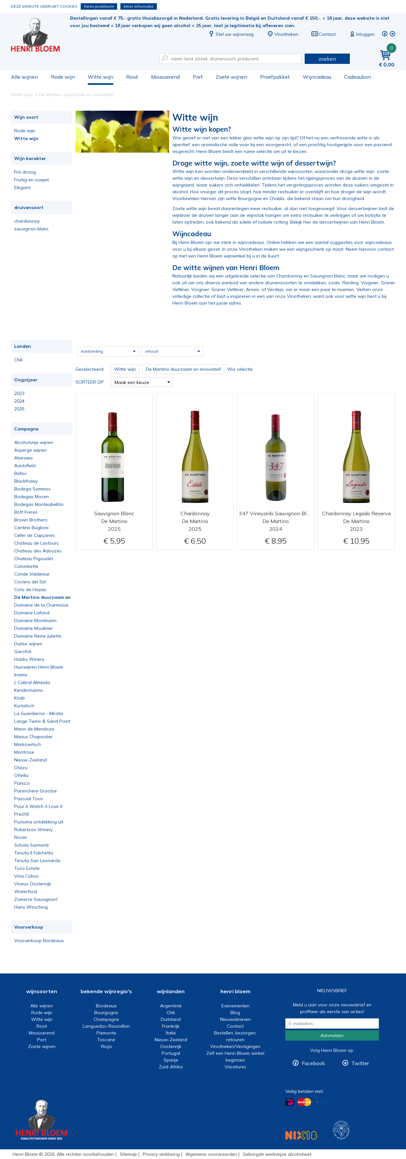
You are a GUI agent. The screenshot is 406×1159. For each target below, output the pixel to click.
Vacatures (235, 1067)
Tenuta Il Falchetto (33, 853)
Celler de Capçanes (34, 535)
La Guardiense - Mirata (38, 713)
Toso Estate (27, 868)
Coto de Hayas (30, 589)
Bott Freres (25, 512)
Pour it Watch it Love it (38, 806)
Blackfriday (26, 481)
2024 (19, 401)
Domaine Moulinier (33, 628)
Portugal (171, 1053)
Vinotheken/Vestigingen (235, 1046)
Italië (171, 1033)
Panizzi (22, 783)
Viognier (370, 283)
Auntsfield (25, 466)
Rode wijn (63, 77)
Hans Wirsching (31, 907)
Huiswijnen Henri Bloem (38, 667)
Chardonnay (289, 276)
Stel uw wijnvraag (231, 34)
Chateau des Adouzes (38, 551)
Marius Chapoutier (33, 737)
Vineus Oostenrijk (32, 884)
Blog (235, 1012)
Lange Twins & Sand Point (42, 721)
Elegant (22, 187)
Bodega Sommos (32, 489)
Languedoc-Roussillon (106, 1026)
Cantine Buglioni (31, 527)
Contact (323, 34)
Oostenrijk (170, 1046)
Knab (19, 698)
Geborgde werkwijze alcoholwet (277, 1154)
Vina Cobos (26, 876)
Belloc (20, 473)
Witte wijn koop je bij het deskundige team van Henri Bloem (39, 36)
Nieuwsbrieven (235, 1019)
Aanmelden (332, 1035)
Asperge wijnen (30, 450)
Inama (20, 675)
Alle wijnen (24, 77)
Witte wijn (100, 77)
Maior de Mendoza (34, 729)
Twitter (360, 1063)
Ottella (21, 775)
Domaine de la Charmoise (41, 605)
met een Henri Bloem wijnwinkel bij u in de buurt (228, 256)
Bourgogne (106, 1012)
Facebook (313, 1063)
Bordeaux (106, 1006)
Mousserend (165, 77)
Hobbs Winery (29, 659)
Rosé (132, 77)
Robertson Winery (33, 829)
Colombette (26, 566)
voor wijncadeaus (373, 242)
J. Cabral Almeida (32, 682)
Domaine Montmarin (35, 620)
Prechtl (21, 814)
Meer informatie (139, 6)
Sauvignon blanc (327, 276)
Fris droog (25, 172)
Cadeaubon (357, 77)
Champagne (106, 1019)
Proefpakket (275, 77)
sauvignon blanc (31, 229)
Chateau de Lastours (36, 543)
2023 (19, 393)
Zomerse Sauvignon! (35, 899)
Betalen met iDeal (289, 1102)
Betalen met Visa (321, 1103)
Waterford (25, 891)
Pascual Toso (28, 798)
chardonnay (27, 221)
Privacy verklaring (161, 1154)
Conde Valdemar (32, 574)
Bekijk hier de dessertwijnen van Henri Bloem (337, 222)
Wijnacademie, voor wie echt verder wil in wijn (341, 1130)
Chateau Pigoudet (33, 558)
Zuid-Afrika (171, 1067)
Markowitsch (27, 744)
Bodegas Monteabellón (39, 504)
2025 (19, 409)
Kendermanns (28, 690)
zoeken (327, 58)
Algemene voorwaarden (211, 1154)
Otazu (20, 768)
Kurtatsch (24, 706)
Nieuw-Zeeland (30, 760)
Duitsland (171, 1019)
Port (198, 77)
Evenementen (235, 1006)
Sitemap (128, 1154)
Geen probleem (99, 6)
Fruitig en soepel (31, 180)
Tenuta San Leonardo (37, 860)
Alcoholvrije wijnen (33, 442)
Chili (18, 360)
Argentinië (171, 1006)
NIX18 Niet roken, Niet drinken (301, 1135)
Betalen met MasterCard (304, 1102)
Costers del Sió (30, 582)
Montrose (24, 752)
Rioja (106, 1046)
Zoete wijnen (231, 77)
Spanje (171, 1060)
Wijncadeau (317, 77)
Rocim (20, 837)
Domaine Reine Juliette (37, 636)
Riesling (350, 283)
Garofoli (22, 651)
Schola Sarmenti (31, 845)
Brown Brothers (30, 520)
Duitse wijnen (28, 644)
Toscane (106, 1040)
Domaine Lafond (31, 613)
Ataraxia (23, 458)
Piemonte (106, 1033)
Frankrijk (170, 1026)
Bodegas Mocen (31, 496)
